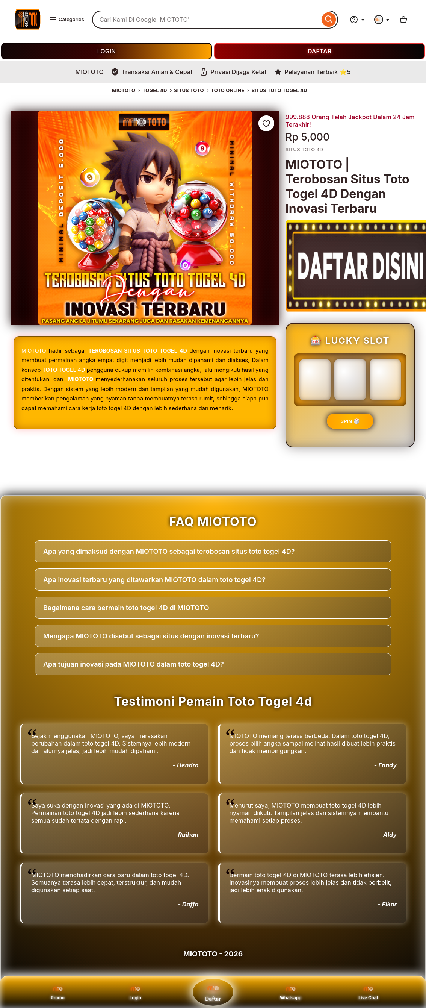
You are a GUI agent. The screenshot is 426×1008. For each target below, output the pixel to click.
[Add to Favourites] (266, 123)
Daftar (213, 991)
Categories (67, 19)
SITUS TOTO (189, 90)
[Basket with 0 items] (403, 20)
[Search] (329, 20)
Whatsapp (291, 991)
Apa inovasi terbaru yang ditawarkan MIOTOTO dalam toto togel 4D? (154, 580)
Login (135, 991)
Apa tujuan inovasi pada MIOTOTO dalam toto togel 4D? (133, 664)
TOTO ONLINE (227, 90)
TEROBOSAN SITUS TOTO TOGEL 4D (138, 350)
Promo (57, 991)
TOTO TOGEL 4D (67, 369)
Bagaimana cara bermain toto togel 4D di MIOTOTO (126, 608)
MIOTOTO (123, 90)
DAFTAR (319, 51)
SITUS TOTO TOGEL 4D (279, 90)
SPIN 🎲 (350, 421)
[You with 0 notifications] (382, 20)
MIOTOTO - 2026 (213, 953)
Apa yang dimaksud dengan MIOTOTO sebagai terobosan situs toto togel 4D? (169, 551)
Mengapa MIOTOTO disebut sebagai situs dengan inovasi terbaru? (151, 636)
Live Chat (368, 991)
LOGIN (106, 51)
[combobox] (206, 20)
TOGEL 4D (154, 90)
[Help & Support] (357, 20)
